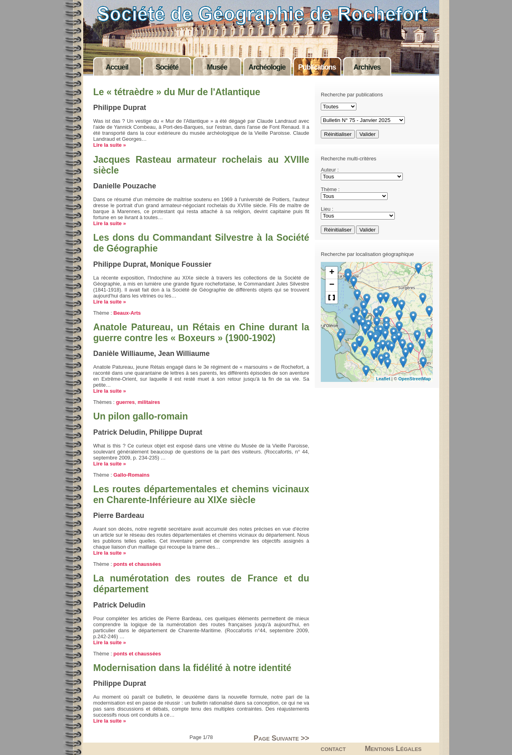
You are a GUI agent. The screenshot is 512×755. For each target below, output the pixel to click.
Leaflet (383, 378)
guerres (125, 402)
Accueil (117, 67)
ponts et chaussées (137, 564)
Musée (217, 67)
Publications (317, 67)
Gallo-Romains (132, 475)
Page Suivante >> (281, 738)
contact (333, 749)
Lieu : (327, 209)
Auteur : (330, 170)
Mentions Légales (393, 749)
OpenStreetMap (414, 378)
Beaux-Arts (127, 313)
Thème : (330, 189)
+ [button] (331, 273)
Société (167, 67)
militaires (149, 402)
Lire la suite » (109, 145)
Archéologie (266, 67)
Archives (367, 67)
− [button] (331, 285)
